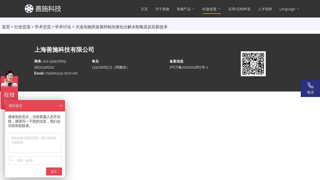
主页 (144, 8)
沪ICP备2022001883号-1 (189, 67)
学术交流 (43, 27)
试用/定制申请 (239, 8)
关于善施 (162, 8)
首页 (6, 27)
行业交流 (22, 27)
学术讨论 (63, 27)
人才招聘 (265, 8)
